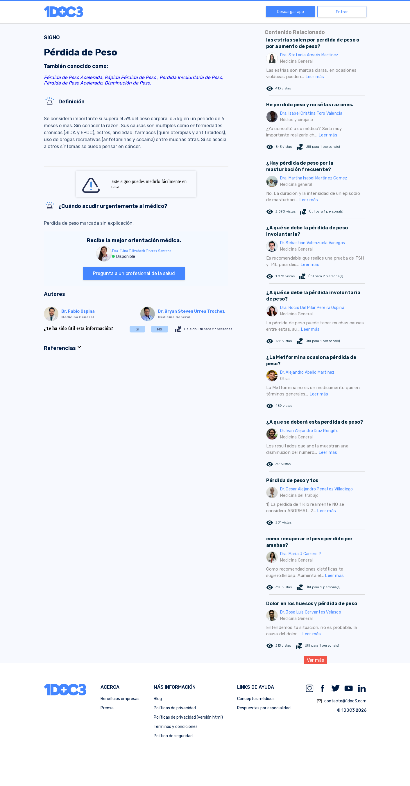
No (159, 329)
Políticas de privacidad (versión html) (188, 717)
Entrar (342, 12)
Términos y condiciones (176, 726)
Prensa (107, 708)
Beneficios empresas (120, 698)
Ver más (315, 660)
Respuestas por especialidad (264, 708)
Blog (158, 698)
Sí (137, 329)
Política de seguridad (173, 735)
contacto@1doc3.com (341, 701)
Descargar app (290, 11)
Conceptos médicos (256, 698)
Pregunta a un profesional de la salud (134, 273)
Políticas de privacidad (175, 708)
